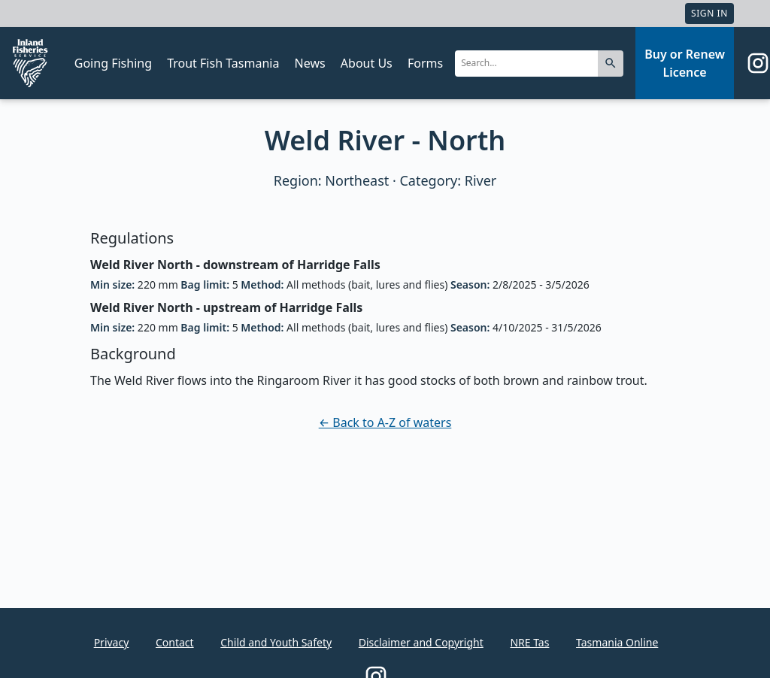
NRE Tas (529, 642)
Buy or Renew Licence (684, 63)
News (310, 63)
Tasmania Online (617, 642)
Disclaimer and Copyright (421, 642)
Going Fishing (113, 63)
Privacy (111, 642)
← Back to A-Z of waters (385, 422)
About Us (367, 63)
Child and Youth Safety (276, 642)
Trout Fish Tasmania (223, 63)
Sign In (709, 13)
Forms (425, 63)
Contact (175, 642)
